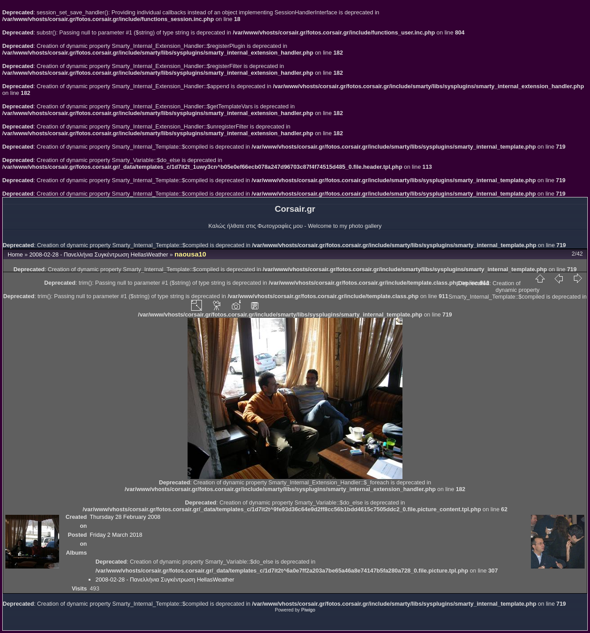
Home (15, 254)
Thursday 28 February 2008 (125, 516)
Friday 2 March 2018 (116, 534)
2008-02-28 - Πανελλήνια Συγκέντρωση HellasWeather (98, 254)
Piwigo (308, 609)
